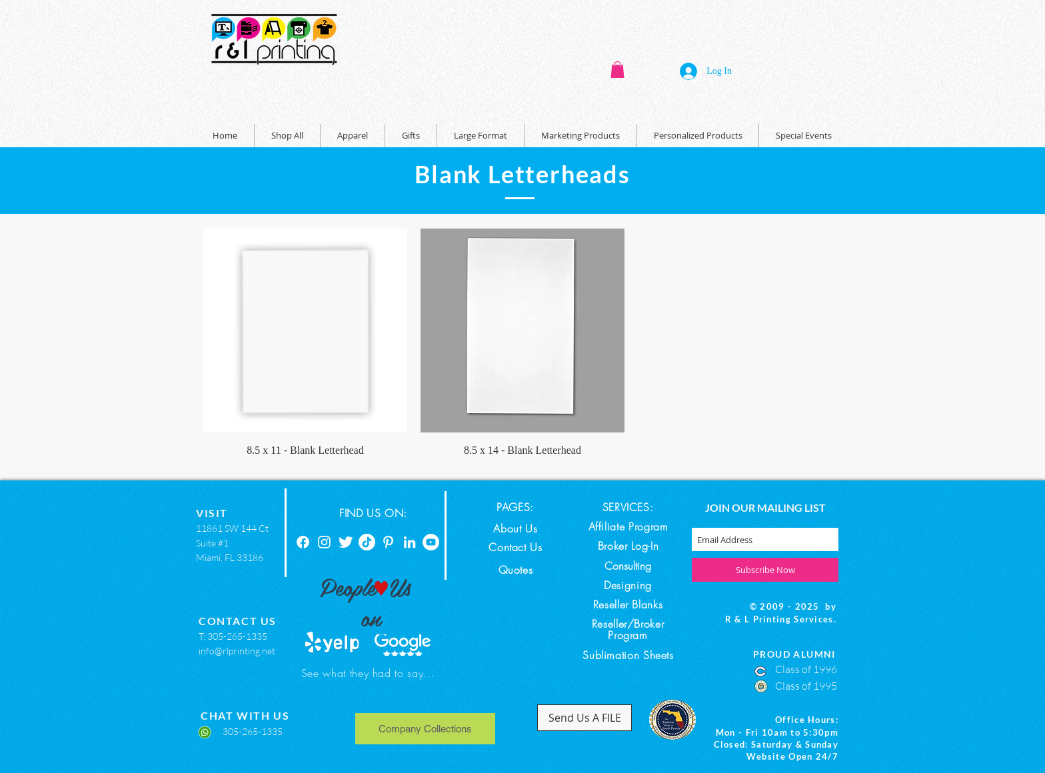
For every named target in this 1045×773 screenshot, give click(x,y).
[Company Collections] (425, 728)
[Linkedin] (409, 542)
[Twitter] (345, 542)
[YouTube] (431, 542)
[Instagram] (324, 542)
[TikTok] (367, 542)
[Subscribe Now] (765, 570)
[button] (617, 69)
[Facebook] (303, 542)
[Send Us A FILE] (584, 717)
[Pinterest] (388, 542)
